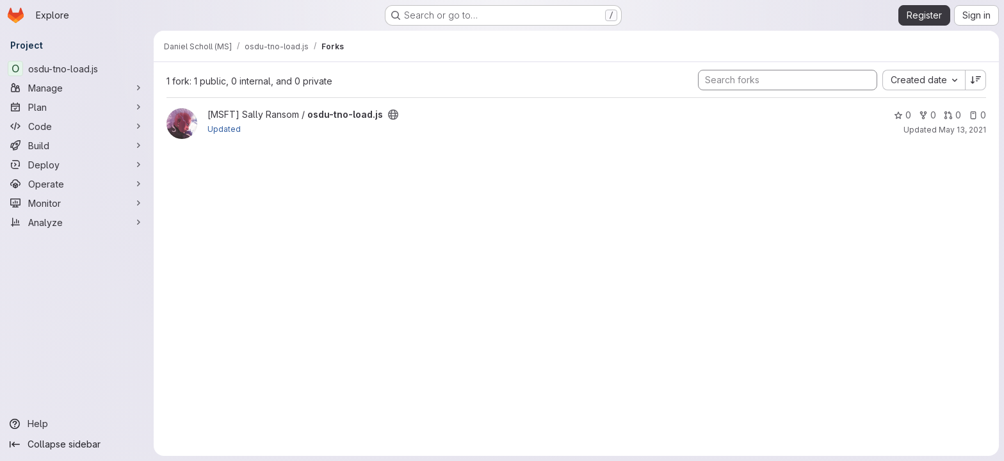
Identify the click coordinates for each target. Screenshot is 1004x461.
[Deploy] (77, 165)
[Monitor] (77, 203)
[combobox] (923, 80)
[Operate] (77, 184)
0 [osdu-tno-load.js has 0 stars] (902, 114)
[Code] (77, 126)
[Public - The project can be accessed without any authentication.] (393, 114)
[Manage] (77, 88)
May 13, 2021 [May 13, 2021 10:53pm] (962, 129)
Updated (224, 129)
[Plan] (77, 107)
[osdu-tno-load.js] (77, 68)
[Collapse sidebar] (77, 444)
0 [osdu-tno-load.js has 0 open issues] (977, 114)
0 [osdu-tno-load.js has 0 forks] (927, 114)
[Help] (77, 424)
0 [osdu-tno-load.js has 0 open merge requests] (952, 114)
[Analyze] (77, 222)
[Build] (77, 145)
